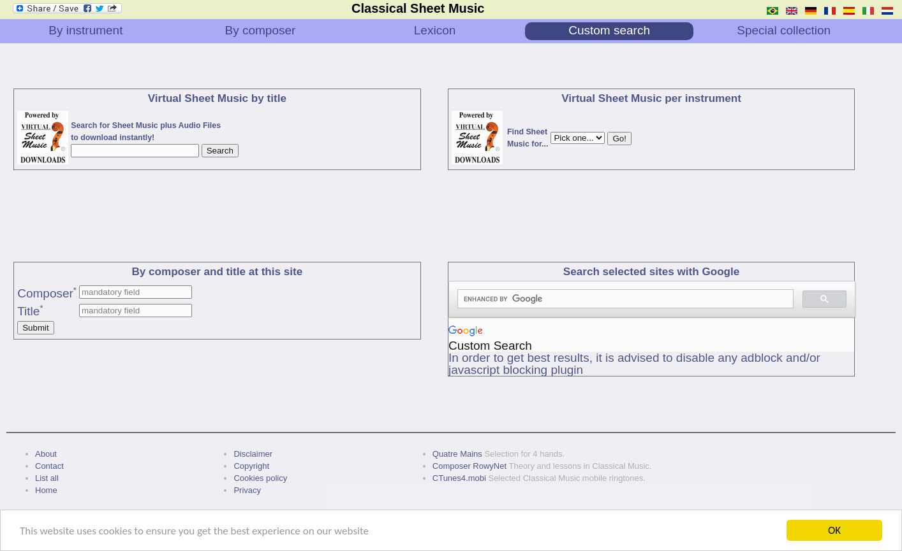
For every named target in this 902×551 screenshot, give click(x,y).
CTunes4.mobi (459, 478)
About (46, 454)
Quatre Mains (457, 454)
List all (47, 478)
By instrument (85, 30)
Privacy (247, 490)
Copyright (251, 466)
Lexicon (435, 30)
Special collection (784, 30)
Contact (49, 466)
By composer (260, 30)
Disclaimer (252, 454)
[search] (624, 299)
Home (46, 490)
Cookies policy (260, 478)
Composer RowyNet (469, 466)
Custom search (609, 30)
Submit (35, 328)
